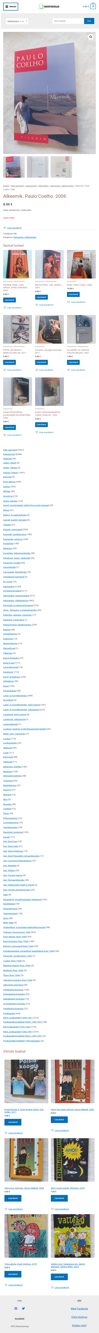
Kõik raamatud (17, 181)
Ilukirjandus (43, 181)
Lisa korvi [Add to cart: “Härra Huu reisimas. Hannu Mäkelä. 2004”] (13, 1201)
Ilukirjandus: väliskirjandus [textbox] (17, 16)
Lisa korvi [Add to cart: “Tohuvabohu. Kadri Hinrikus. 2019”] (13, 1277)
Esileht (6, 181)
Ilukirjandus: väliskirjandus (61, 181)
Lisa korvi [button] (12, 296)
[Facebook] (15, 1312)
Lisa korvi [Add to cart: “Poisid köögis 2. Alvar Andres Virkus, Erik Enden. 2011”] (13, 1124)
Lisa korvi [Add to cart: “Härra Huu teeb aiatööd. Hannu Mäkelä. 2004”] (60, 1122)
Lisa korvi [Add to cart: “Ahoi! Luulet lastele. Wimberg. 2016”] (60, 1201)
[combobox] (17, 16)
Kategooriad (31, 181)
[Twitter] (23, 1312)
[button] (91, 32)
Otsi (89, 15)
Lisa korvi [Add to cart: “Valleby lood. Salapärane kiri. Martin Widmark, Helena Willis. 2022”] (60, 1280)
